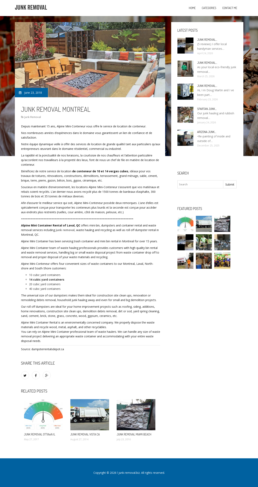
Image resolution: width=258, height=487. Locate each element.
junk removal (65, 230)
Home (192, 8)
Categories (209, 8)
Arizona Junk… (206, 132)
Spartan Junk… (207, 109)
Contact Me (229, 8)
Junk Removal (32, 117)
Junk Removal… (207, 40)
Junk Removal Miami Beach (134, 434)
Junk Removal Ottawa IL (39, 434)
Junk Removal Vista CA (85, 434)
